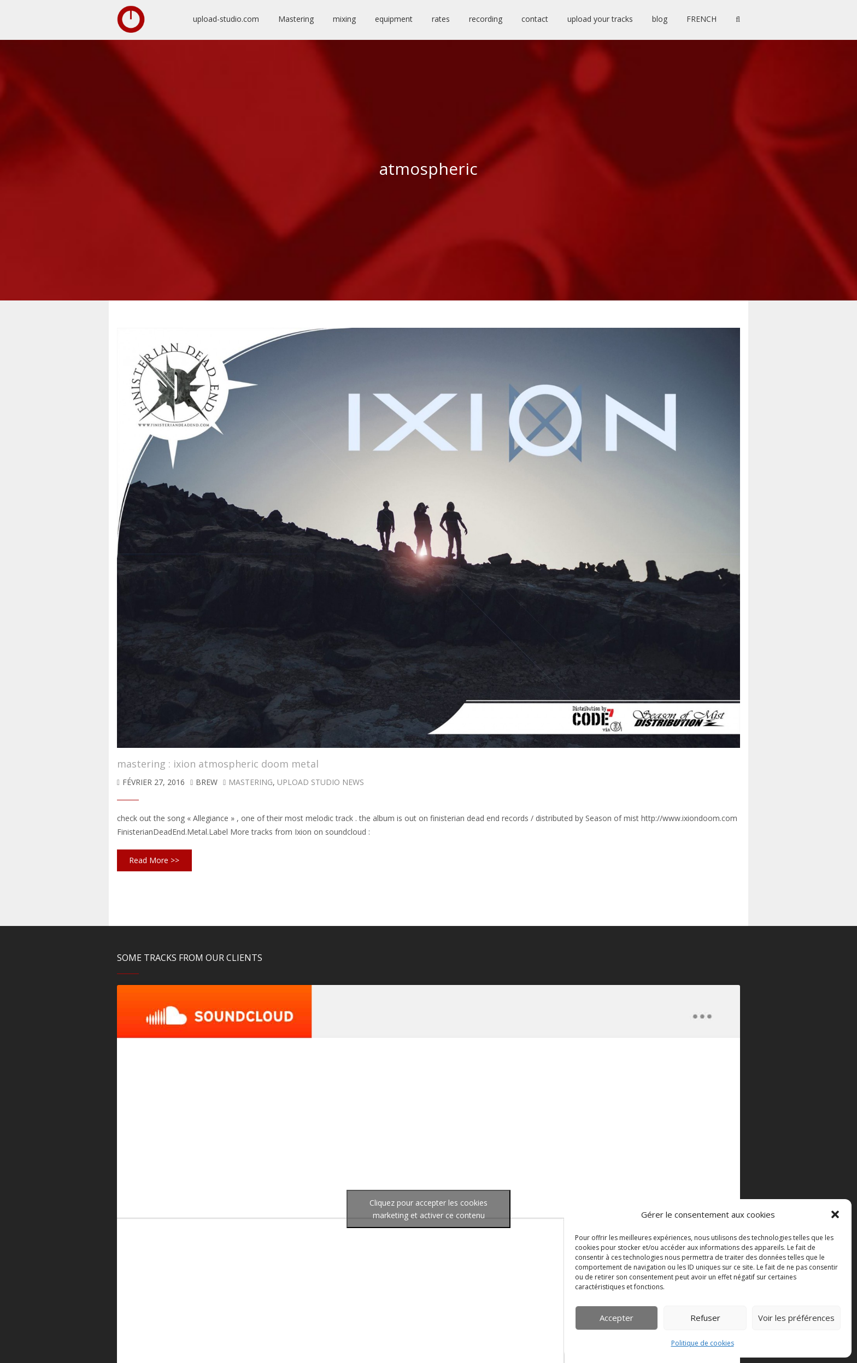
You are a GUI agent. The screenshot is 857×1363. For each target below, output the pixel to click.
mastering (250, 782)
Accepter (616, 1317)
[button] (835, 1214)
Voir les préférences (796, 1317)
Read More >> (154, 860)
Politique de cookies (702, 1343)
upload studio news (320, 782)
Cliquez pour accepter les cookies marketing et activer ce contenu (428, 1208)
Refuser (705, 1317)
